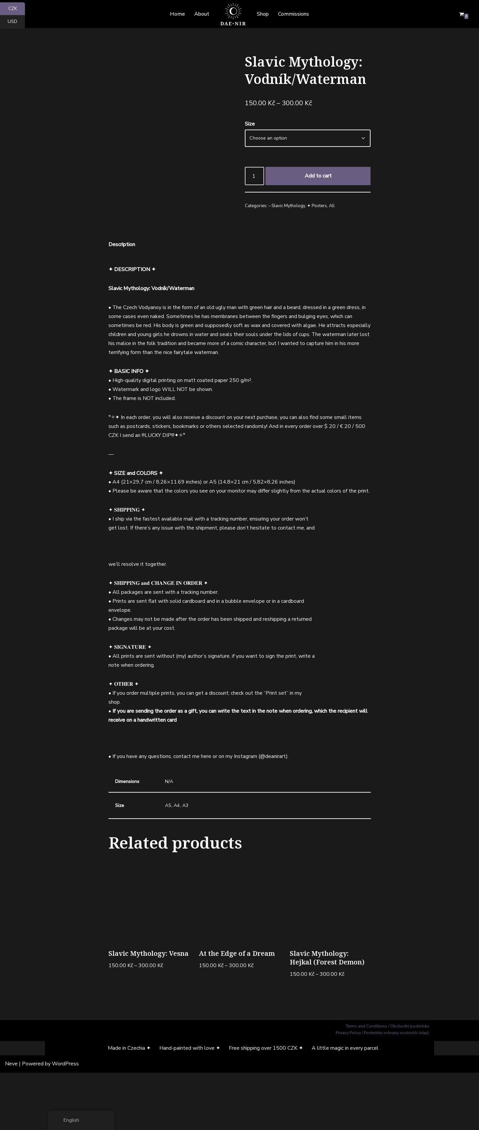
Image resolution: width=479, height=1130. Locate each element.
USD (16, 21)
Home (177, 14)
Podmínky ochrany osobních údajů (396, 1090)
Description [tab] (121, 298)
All (332, 206)
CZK (16, 8)
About (201, 14)
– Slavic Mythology (286, 206)
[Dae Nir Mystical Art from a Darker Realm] (233, 14)
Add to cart (318, 176)
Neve (11, 1121)
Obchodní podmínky (409, 1083)
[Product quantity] (254, 176)
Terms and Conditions (366, 1083)
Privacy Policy (348, 1090)
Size (250, 124)
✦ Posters (317, 206)
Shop (263, 14)
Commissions (293, 14)
